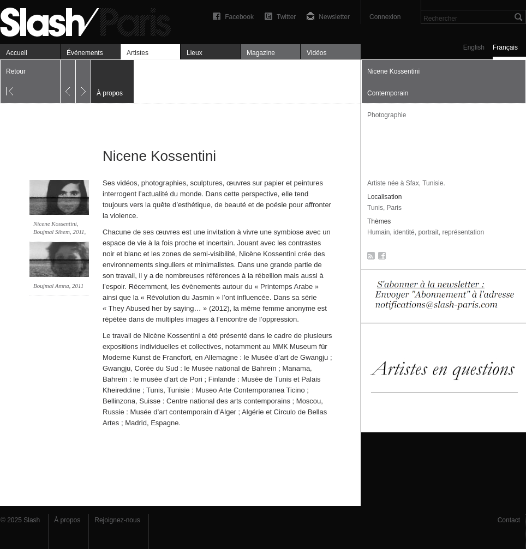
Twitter (286, 17)
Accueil (16, 53)
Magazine (261, 53)
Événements (85, 53)
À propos (67, 520)
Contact (509, 520)
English (474, 47)
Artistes (137, 53)
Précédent (68, 81)
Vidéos (316, 53)
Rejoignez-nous (117, 520)
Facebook (239, 17)
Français (505, 47)
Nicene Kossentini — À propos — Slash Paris (90, 20)
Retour (16, 71)
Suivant (83, 81)
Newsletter (334, 17)
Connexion (385, 17)
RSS (369, 258)
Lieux (194, 53)
